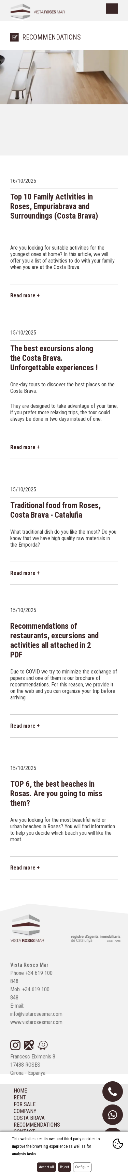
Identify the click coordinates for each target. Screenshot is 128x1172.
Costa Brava (29, 1118)
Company (25, 1111)
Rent (20, 1097)
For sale (24, 1104)
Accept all (46, 1167)
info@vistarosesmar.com (36, 1014)
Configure (82, 1167)
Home (20, 1090)
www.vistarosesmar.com (36, 1022)
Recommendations (37, 1125)
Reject (64, 1167)
